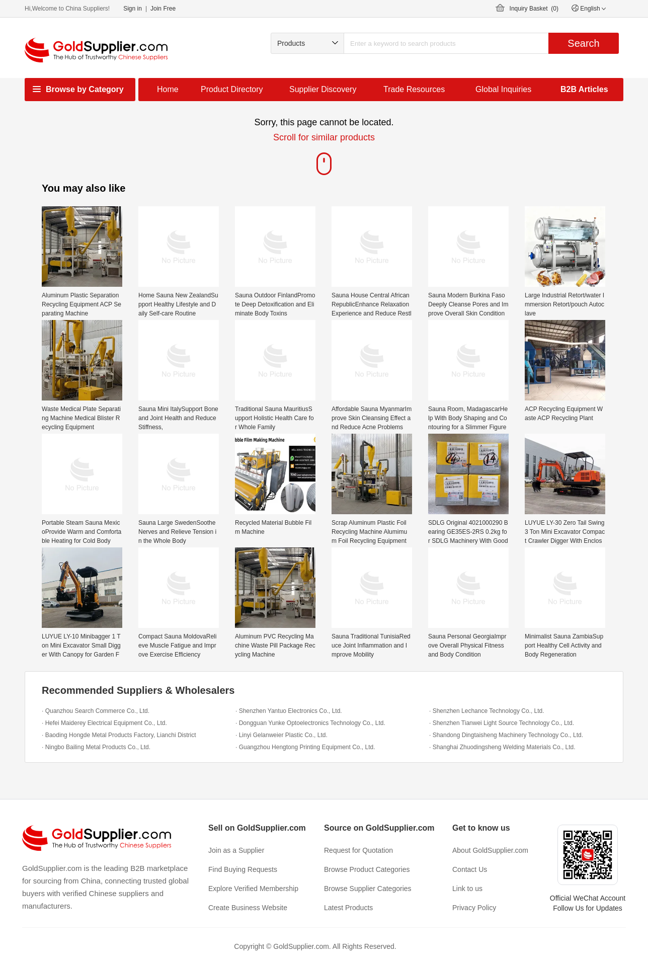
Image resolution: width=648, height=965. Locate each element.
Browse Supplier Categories (368, 888)
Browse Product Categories (367, 869)
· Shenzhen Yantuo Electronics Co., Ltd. (288, 710)
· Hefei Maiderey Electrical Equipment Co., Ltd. (104, 723)
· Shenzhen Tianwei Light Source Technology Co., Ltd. (501, 723)
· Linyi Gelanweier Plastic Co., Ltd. (281, 735)
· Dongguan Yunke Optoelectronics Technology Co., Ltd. (310, 723)
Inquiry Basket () (534, 8)
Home (168, 89)
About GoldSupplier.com (490, 850)
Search (583, 43)
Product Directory (232, 89)
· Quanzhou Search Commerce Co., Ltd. (95, 710)
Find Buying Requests (242, 869)
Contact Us (469, 869)
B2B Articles (584, 89)
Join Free (163, 8)
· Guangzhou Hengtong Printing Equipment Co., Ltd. (305, 747)
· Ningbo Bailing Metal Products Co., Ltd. (96, 747)
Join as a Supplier (236, 850)
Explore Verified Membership (253, 888)
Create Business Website (247, 908)
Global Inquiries (503, 89)
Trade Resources (414, 89)
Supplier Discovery (322, 89)
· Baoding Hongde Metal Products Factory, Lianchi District (119, 735)
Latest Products (348, 908)
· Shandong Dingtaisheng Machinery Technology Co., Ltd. (506, 735)
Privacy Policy (474, 908)
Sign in (132, 8)
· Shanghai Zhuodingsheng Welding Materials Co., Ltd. (502, 747)
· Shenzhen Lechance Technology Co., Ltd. (486, 710)
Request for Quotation (358, 850)
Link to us (467, 888)
